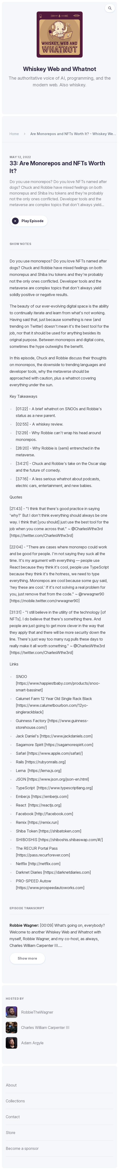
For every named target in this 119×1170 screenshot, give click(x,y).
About (11, 1085)
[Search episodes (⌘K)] (110, 8)
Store (10, 1132)
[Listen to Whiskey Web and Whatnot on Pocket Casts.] (71, 107)
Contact (13, 1116)
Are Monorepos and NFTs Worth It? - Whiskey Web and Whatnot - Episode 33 (72, 134)
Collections (15, 1101)
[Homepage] (59, 35)
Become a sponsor (22, 1148)
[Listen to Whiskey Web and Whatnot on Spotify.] (36, 107)
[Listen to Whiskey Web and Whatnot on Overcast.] (59, 107)
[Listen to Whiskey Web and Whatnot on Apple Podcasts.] (48, 107)
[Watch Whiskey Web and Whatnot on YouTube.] (82, 107)
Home (14, 134)
